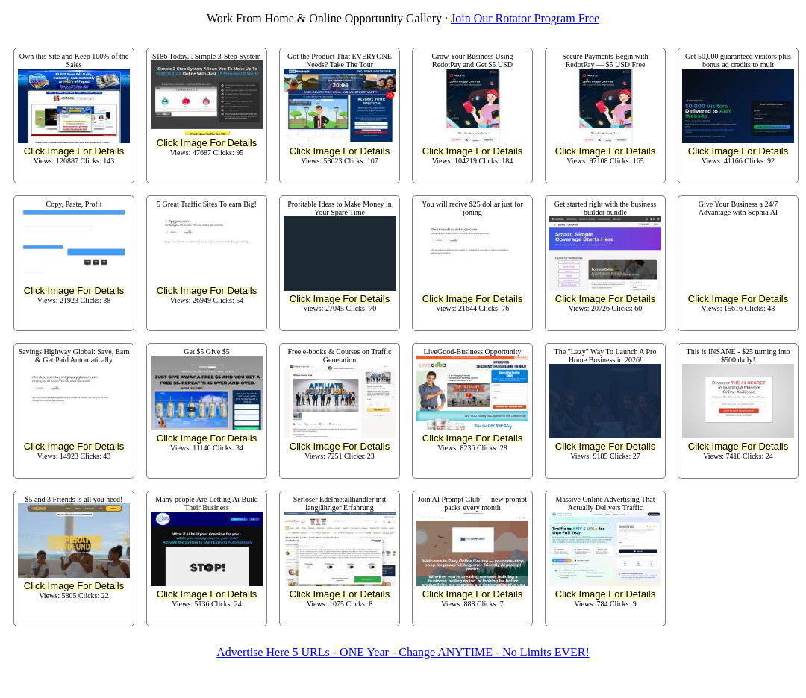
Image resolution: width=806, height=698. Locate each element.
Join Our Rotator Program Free (525, 18)
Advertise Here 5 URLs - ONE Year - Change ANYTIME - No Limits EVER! (402, 652)
